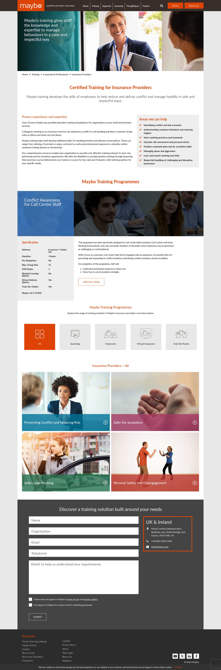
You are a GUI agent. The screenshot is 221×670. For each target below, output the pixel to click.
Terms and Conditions (32, 656)
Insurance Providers (81, 74)
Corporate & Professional (55, 74)
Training (35, 74)
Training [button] (95, 6)
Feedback (67, 660)
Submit (37, 616)
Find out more (91, 282)
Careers (26, 649)
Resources (194, 5)
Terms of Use (28, 652)
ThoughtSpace (133, 6)
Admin (65, 648)
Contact (146, 6)
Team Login (67, 652)
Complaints (27, 660)
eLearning (119, 6)
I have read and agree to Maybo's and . (63, 599)
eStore (175, 5)
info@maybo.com (159, 546)
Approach (106, 6)
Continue (178, 667)
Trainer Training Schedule (34, 641)
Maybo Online (29, 645)
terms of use (73, 599)
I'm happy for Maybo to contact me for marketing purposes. (61, 605)
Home (25, 74)
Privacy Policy (69, 644)
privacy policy (91, 599)
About (85, 6)
